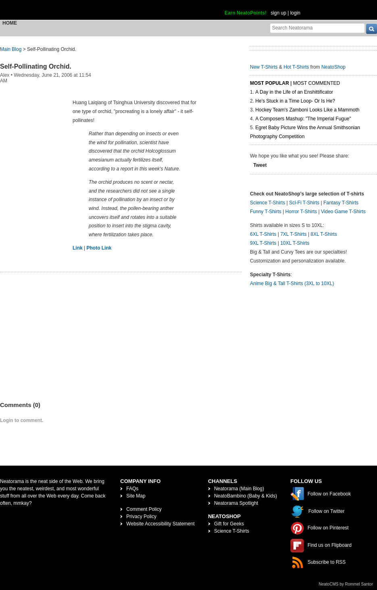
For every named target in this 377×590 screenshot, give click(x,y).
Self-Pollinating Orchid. (35, 66)
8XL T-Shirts (323, 234)
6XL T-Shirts (263, 234)
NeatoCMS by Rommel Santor (346, 584)
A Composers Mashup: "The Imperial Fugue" (303, 119)
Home (9, 23)
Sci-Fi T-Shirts (304, 203)
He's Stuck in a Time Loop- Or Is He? (295, 101)
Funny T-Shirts (265, 211)
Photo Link (98, 248)
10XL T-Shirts (294, 243)
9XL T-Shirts (263, 243)
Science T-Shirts (267, 203)
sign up (278, 13)
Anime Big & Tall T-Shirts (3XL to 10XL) (292, 283)
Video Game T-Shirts (343, 211)
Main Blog (10, 49)
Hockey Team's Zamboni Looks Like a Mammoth (307, 110)
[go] (371, 29)
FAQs (132, 488)
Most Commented (316, 83)
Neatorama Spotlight (236, 503)
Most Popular (269, 83)
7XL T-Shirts (293, 234)
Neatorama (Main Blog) (239, 488)
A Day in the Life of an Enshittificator (294, 92)
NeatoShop (333, 67)
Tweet (260, 165)
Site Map (135, 496)
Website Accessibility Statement (160, 524)
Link (78, 248)
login (295, 13)
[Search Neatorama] (317, 28)
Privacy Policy (141, 516)
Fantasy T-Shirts (340, 203)
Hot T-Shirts (296, 67)
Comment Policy (143, 509)
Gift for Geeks (229, 524)
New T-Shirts (263, 67)
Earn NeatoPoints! (246, 13)
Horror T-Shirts (301, 211)
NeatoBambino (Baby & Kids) (245, 496)
